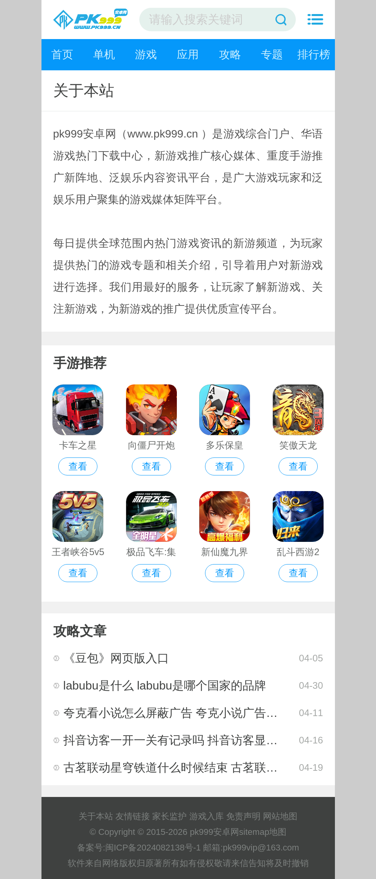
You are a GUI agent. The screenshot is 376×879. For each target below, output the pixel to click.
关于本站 (96, 816)
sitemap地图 (262, 832)
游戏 (146, 54)
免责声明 (243, 816)
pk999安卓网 (214, 832)
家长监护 (169, 816)
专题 (272, 54)
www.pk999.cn (162, 134)
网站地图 (280, 816)
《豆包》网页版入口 (116, 658)
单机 (104, 54)
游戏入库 (206, 816)
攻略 (230, 54)
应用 (188, 54)
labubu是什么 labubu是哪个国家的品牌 (164, 685)
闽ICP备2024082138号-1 (153, 847)
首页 (62, 54)
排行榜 (313, 54)
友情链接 (132, 816)
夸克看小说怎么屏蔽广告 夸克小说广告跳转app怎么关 (203, 712)
